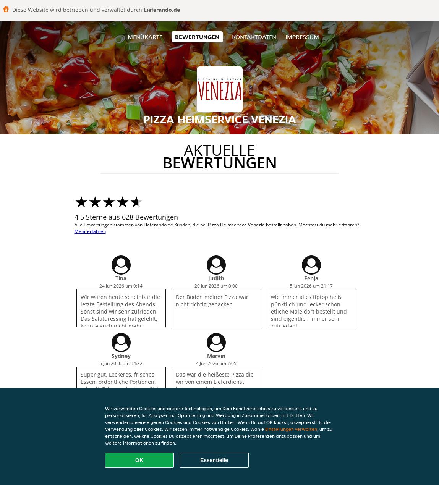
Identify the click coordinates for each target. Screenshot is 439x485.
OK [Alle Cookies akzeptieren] (139, 460)
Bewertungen (197, 37)
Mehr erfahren (90, 231)
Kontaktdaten (254, 37)
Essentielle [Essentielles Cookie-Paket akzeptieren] (214, 460)
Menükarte (145, 37)
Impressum (302, 37)
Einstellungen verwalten (291, 429)
